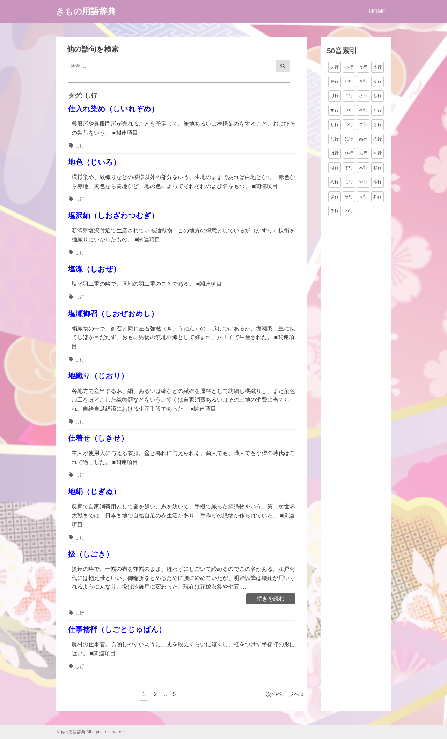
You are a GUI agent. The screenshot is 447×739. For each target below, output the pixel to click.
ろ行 (334, 210)
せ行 (349, 110)
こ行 (349, 95)
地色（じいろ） (94, 162)
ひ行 (349, 153)
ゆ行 (377, 181)
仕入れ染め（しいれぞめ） (113, 109)
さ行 (363, 95)
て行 (363, 124)
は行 (334, 153)
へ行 (377, 153)
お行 (334, 81)
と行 (377, 124)
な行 (334, 138)
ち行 (334, 124)
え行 (377, 67)
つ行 (349, 124)
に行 (349, 138)
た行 (377, 110)
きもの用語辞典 (86, 11)
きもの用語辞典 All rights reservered (90, 732)
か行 (349, 81)
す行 (334, 110)
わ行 (349, 210)
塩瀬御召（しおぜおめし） (113, 313)
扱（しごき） (90, 554)
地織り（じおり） (98, 376)
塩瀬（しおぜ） (94, 269)
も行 (349, 181)
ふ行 (363, 153)
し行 (79, 145)
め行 (334, 181)
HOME (377, 11)
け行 (334, 95)
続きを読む (270, 599)
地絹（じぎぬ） (94, 491)
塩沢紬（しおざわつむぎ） (113, 215)
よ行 (334, 196)
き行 (363, 81)
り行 (363, 196)
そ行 (363, 110)
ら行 (349, 196)
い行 (349, 67)
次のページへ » (285, 694)
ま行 (349, 167)
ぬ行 (363, 138)
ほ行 (334, 167)
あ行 (334, 67)
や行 (363, 181)
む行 (377, 167)
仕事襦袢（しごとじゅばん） (117, 629)
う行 (363, 67)
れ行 (377, 196)
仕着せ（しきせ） (98, 438)
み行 (363, 167)
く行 (377, 81)
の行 (377, 138)
